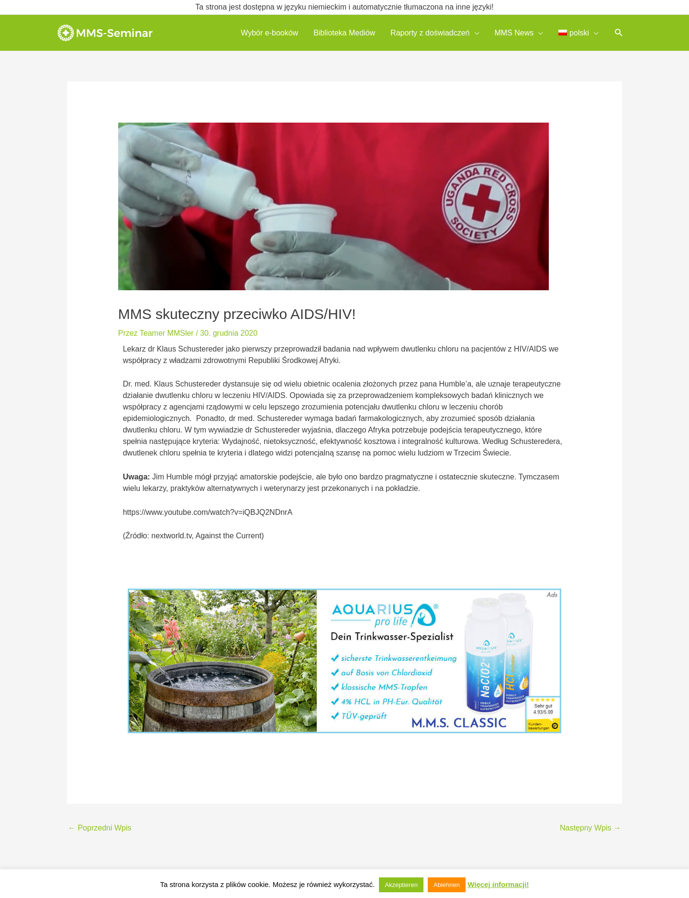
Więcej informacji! (498, 884)
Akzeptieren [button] (401, 884)
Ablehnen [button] (446, 884)
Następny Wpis (590, 828)
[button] (619, 33)
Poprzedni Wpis (100, 828)
